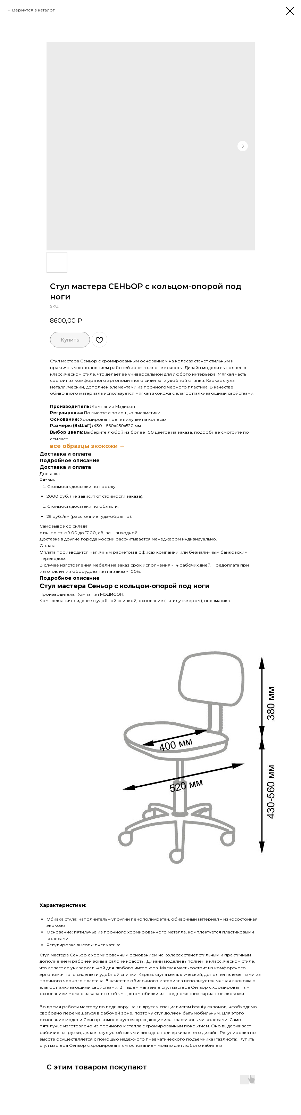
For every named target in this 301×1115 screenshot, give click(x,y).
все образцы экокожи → (87, 446)
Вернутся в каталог (33, 10)
